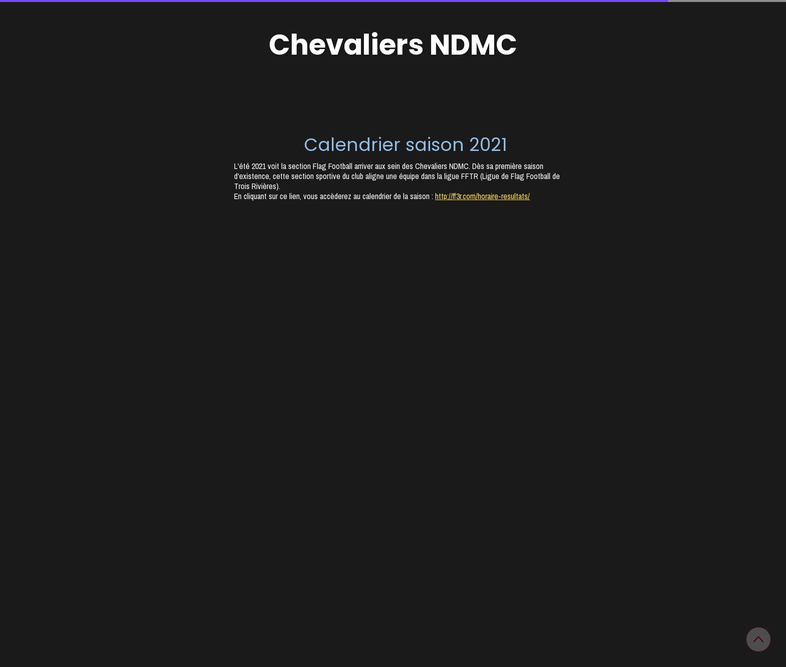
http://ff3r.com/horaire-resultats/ (482, 196)
